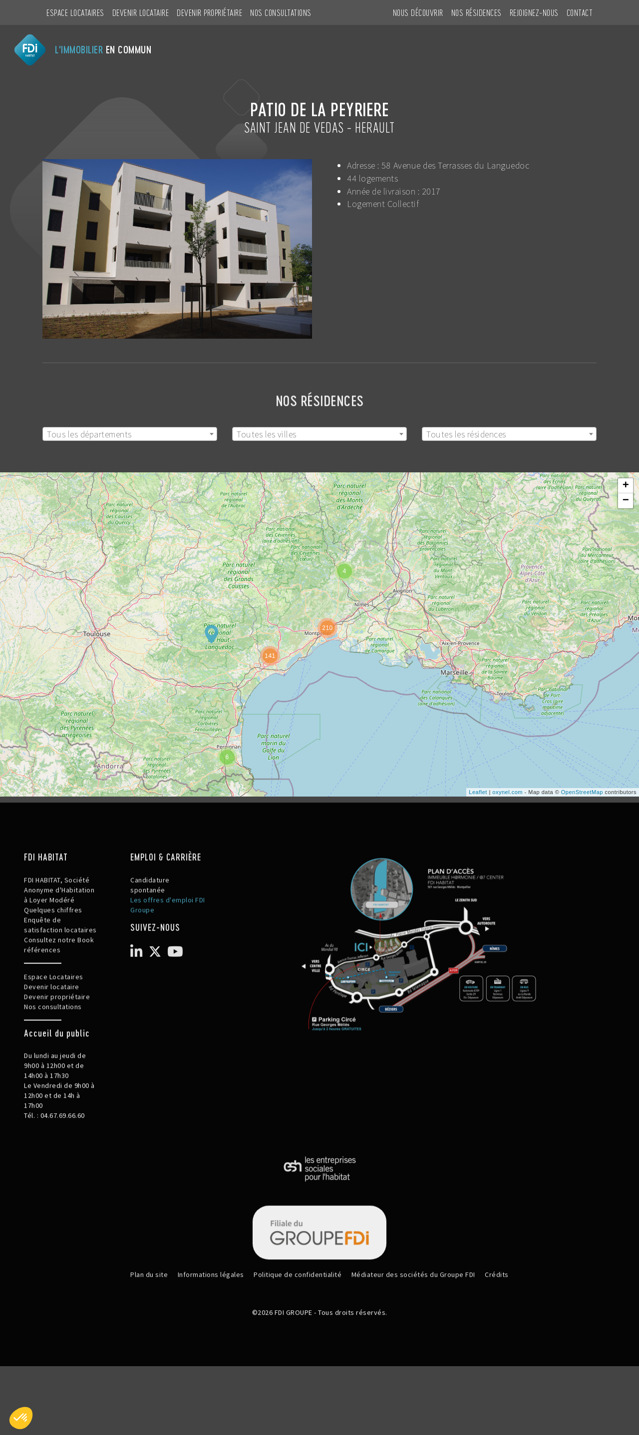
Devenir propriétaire (209, 12)
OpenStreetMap (582, 792)
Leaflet (478, 792)
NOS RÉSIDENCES (476, 12)
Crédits (497, 1309)
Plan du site (149, 1309)
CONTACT (580, 12)
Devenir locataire (140, 12)
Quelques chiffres (53, 945)
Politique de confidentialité (297, 1309)
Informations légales (211, 1309)
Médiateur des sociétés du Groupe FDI (413, 1309)
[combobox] (129, 434)
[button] (21, 1418)
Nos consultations (281, 12)
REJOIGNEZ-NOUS (534, 12)
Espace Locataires (75, 12)
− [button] (626, 500)
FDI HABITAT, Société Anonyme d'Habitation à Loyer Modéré (59, 925)
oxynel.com (507, 792)
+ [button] (626, 485)
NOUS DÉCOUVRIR (418, 12)
